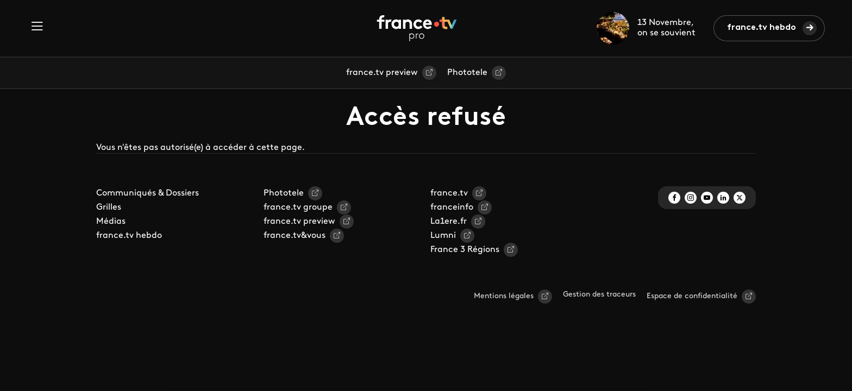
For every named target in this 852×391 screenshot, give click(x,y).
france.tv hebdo (761, 27)
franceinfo (451, 207)
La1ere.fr (448, 221)
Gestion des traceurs (599, 295)
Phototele (467, 72)
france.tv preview (382, 72)
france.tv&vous (294, 235)
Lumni (443, 235)
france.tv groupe (298, 207)
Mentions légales (504, 296)
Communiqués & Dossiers (147, 193)
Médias (111, 221)
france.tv (449, 193)
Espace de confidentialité (692, 296)
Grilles (108, 207)
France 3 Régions (464, 249)
